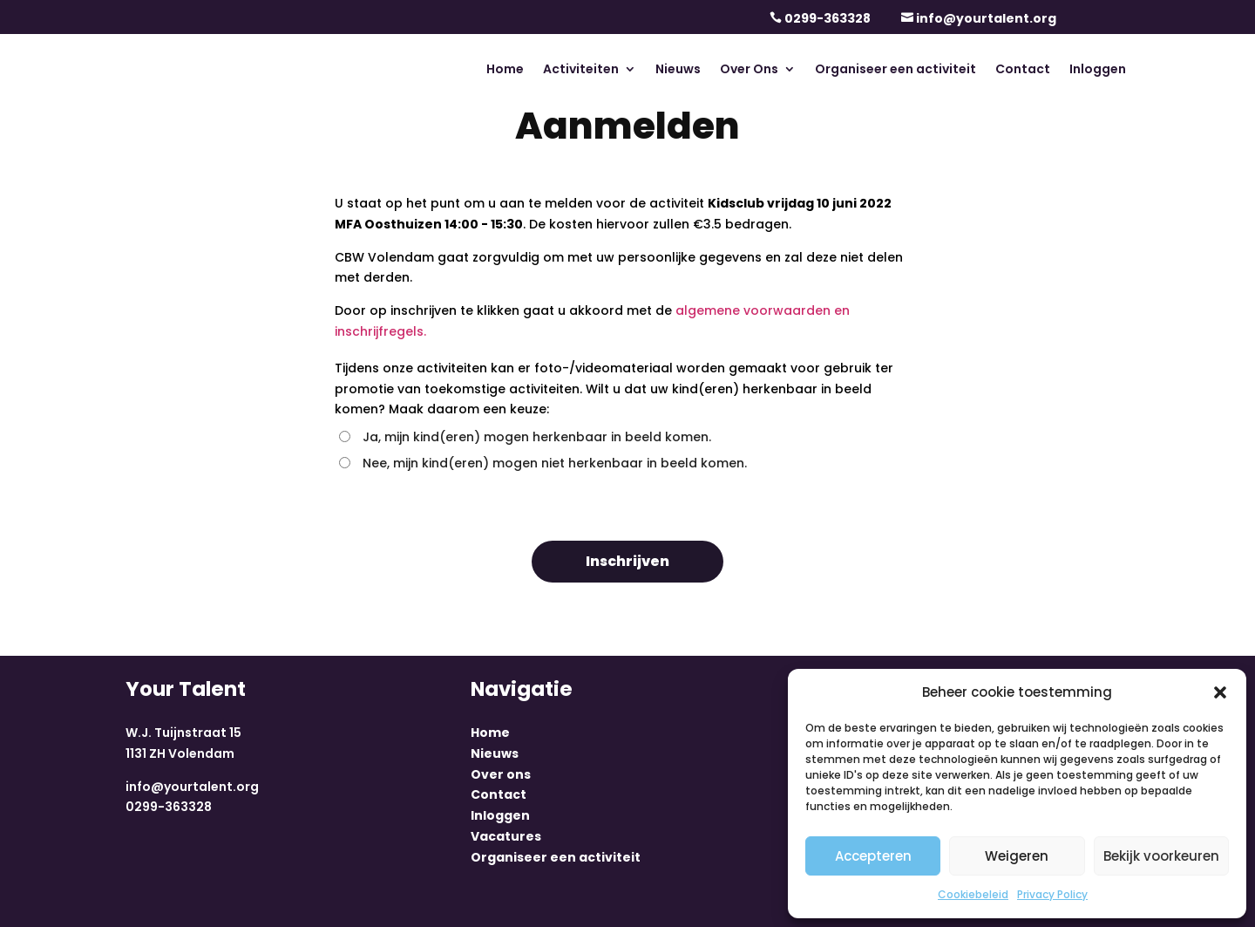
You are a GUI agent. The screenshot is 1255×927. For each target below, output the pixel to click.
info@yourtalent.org (986, 18)
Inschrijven (627, 561)
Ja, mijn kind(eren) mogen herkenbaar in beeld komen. (525, 437)
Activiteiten (581, 70)
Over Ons (749, 70)
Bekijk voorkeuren (1161, 856)
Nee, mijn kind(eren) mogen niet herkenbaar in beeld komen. (543, 463)
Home (505, 70)
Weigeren (1016, 856)
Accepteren (873, 856)
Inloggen (1097, 70)
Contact (1022, 70)
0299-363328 (827, 18)
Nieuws (678, 70)
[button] (1220, 692)
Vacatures (506, 836)
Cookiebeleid (973, 894)
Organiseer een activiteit (895, 70)
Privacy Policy (1052, 894)
